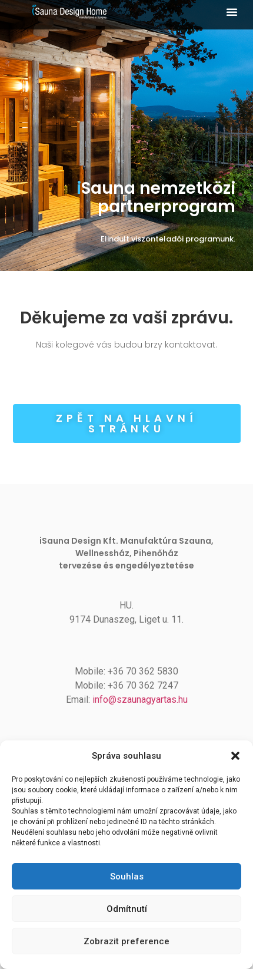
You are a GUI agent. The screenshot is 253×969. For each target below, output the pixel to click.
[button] (235, 756)
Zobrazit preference (126, 941)
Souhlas (127, 876)
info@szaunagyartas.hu (140, 699)
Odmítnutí (126, 909)
